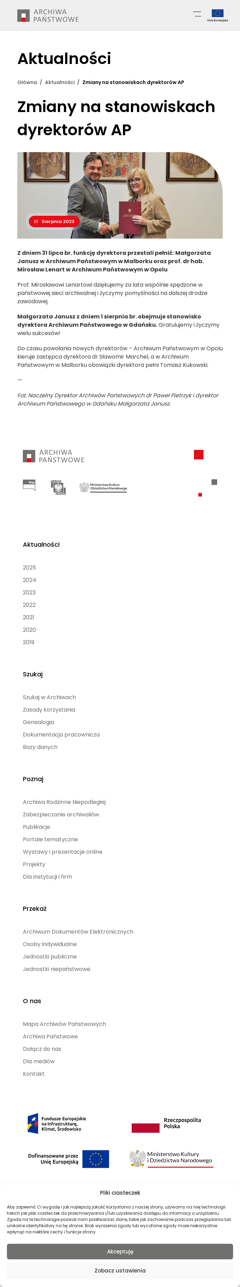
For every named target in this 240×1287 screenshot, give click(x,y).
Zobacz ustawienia (120, 1270)
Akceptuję (120, 1251)
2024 (29, 580)
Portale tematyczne (50, 839)
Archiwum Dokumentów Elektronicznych (78, 932)
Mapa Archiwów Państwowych (64, 1024)
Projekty (34, 864)
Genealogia (38, 722)
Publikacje (36, 827)
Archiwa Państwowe (50, 1036)
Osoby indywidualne (50, 944)
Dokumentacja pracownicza (61, 735)
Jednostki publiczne (50, 957)
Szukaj (33, 674)
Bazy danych (40, 747)
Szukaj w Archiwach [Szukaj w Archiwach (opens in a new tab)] (49, 697)
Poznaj (33, 779)
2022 (29, 605)
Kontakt (34, 1074)
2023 (29, 592)
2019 (28, 642)
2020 (29, 630)
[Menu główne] (197, 13)
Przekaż (34, 908)
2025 (29, 568)
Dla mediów (39, 1061)
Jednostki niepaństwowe (56, 969)
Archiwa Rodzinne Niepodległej (64, 802)
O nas (32, 1001)
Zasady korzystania (49, 710)
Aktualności (41, 544)
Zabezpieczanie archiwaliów (61, 814)
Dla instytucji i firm (47, 877)
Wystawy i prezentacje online (63, 852)
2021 (28, 617)
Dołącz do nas (42, 1049)
